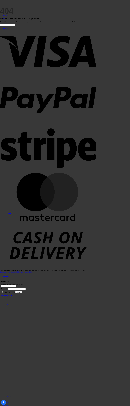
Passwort (4, 289)
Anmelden (18, 292)
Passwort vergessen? (7, 295)
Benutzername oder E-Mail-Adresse (12, 284)
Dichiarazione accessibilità (8, 272)
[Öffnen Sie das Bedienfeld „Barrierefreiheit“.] (3, 402)
